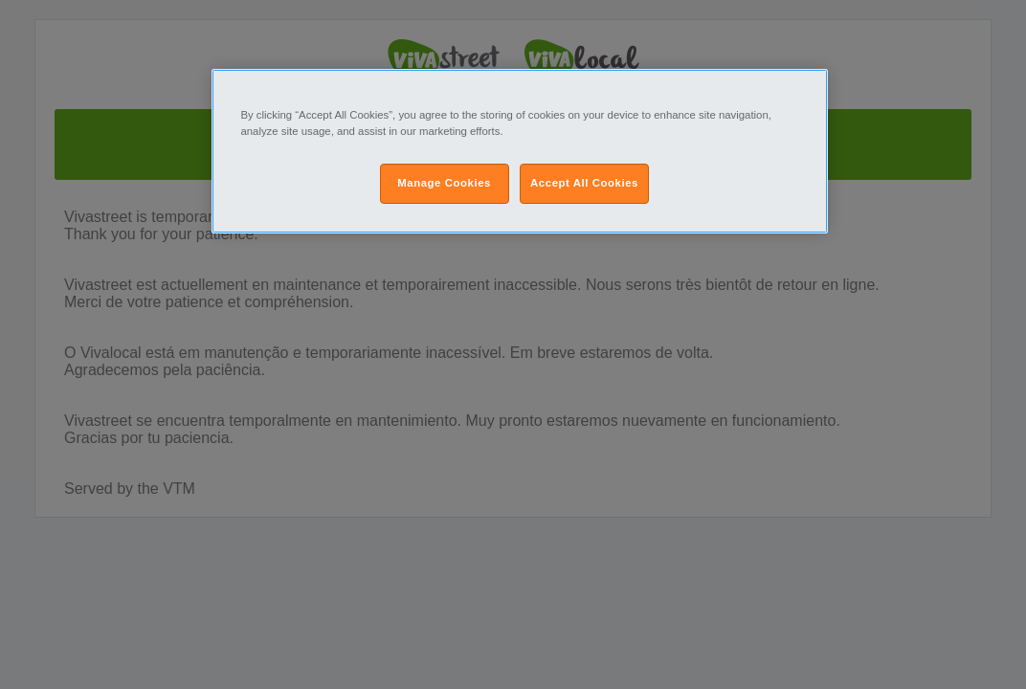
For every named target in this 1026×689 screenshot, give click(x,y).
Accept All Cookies (584, 183)
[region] (519, 151)
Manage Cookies (444, 183)
